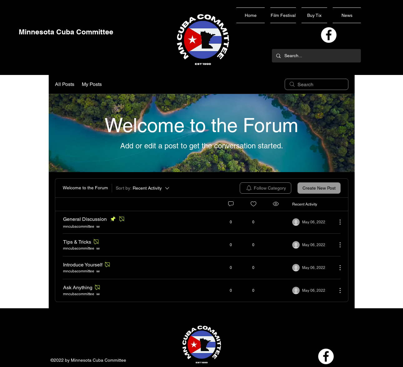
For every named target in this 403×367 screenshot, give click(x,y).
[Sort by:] (143, 188)
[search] (316, 84)
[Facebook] (329, 35)
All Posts (64, 84)
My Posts (92, 84)
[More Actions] (337, 222)
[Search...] (316, 55)
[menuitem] (265, 188)
